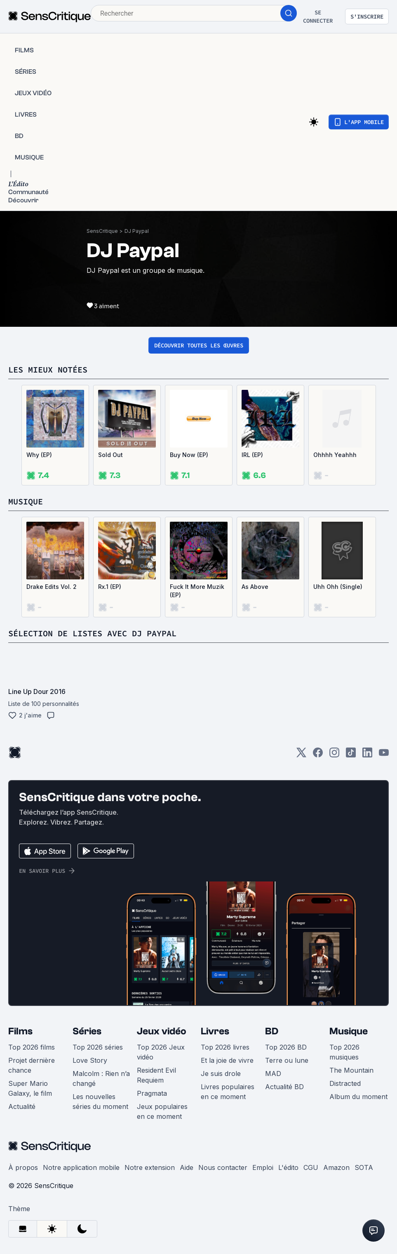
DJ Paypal (137, 231)
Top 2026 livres (225, 1047)
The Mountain (351, 1070)
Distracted (345, 1083)
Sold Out (110, 454)
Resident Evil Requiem (156, 1075)
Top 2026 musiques (344, 1052)
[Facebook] (318, 755)
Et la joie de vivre (227, 1060)
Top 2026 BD (286, 1047)
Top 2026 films (31, 1047)
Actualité (21, 1106)
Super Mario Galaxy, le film (30, 1088)
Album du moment (358, 1096)
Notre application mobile (81, 1167)
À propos (23, 1167)
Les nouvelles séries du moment (100, 1101)
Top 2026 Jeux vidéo (161, 1052)
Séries (87, 1031)
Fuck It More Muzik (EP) (197, 590)
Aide (186, 1167)
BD (271, 1031)
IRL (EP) (252, 454)
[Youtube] (384, 755)
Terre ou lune (286, 1060)
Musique (348, 1031)
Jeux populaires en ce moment (162, 1111)
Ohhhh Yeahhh (335, 454)
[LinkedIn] (367, 755)
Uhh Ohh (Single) (337, 586)
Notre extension (150, 1167)
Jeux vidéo (161, 1031)
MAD (273, 1073)
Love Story (90, 1060)
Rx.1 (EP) (109, 586)
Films (20, 1031)
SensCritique (102, 231)
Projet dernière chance (31, 1065)
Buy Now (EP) (189, 454)
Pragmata (152, 1093)
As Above (255, 586)
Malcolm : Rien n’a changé (101, 1078)
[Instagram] (334, 755)
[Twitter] (301, 755)
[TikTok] (351, 755)
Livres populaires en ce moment (227, 1092)
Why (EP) (39, 454)
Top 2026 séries (98, 1047)
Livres (215, 1031)
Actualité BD (284, 1087)
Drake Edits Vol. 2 (51, 586)
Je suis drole (221, 1073)
